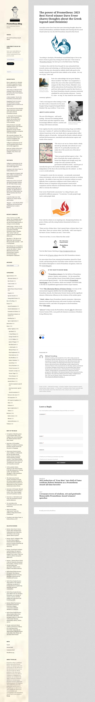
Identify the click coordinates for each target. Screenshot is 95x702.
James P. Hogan (12, 342)
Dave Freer (52, 389)
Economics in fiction (13, 311)
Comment (42, 414)
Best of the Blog (10, 301)
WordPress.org (10, 652)
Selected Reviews (12, 421)
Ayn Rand (11, 331)
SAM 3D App (10, 226)
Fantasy (10, 286)
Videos (9, 410)
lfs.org (8, 695)
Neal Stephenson (13, 352)
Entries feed (10, 647)
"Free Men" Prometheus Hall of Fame (66, 388)
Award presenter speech (15, 388)
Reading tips (11, 318)
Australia (78, 388)
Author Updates (12, 329)
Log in (8, 644)
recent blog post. (47, 266)
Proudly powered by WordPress (47, 510)
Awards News (11, 381)
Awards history (11, 378)
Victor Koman (12, 376)
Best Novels (10, 281)
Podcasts (10, 405)
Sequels (10, 293)
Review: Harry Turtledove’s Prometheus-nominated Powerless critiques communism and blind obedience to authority (14, 606)
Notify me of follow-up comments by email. (52, 456)
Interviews (9, 323)
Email (41, 443)
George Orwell (12, 336)
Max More (9, 238)
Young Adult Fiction (13, 298)
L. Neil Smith (12, 347)
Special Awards (12, 295)
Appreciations (10, 276)
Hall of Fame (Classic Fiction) (15, 289)
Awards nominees (13, 392)
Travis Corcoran (13, 368)
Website (41, 450)
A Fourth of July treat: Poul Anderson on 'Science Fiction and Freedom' (14, 198)
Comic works (11, 283)
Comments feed (11, 650)
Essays (8, 303)
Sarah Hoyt (11, 363)
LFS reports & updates (13, 400)
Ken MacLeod (12, 344)
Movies (9, 418)
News (8, 326)
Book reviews (11, 416)
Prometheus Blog (14, 24)
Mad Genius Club (60, 389)
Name (41, 436)
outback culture (69, 389)
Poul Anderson (12, 355)
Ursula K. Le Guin (13, 371)
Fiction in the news (12, 395)
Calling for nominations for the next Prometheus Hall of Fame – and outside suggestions (15, 144)
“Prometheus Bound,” (45, 62)
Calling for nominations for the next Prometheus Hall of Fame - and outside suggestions (14, 165)
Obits (9, 403)
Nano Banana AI (11, 246)
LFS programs (11, 397)
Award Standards (12, 306)
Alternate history (12, 278)
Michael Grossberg (53, 386)
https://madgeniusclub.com (68, 251)
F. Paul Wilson (12, 334)
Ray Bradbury (12, 357)
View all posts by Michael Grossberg (54, 377)
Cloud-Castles (46, 389)
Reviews (9, 413)
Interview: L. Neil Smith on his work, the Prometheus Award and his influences (14, 498)
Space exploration (12, 321)
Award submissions (12, 309)
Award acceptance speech (15, 384)
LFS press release (52, 255)
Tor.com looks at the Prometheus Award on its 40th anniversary (14, 505)
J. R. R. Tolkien (12, 339)
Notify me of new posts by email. (49, 459)
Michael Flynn (12, 350)
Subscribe (10, 63)
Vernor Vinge (12, 373)
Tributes (9, 424)
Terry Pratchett (13, 365)
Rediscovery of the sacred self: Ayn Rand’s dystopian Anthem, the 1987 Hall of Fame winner (14, 182)
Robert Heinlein (13, 360)
